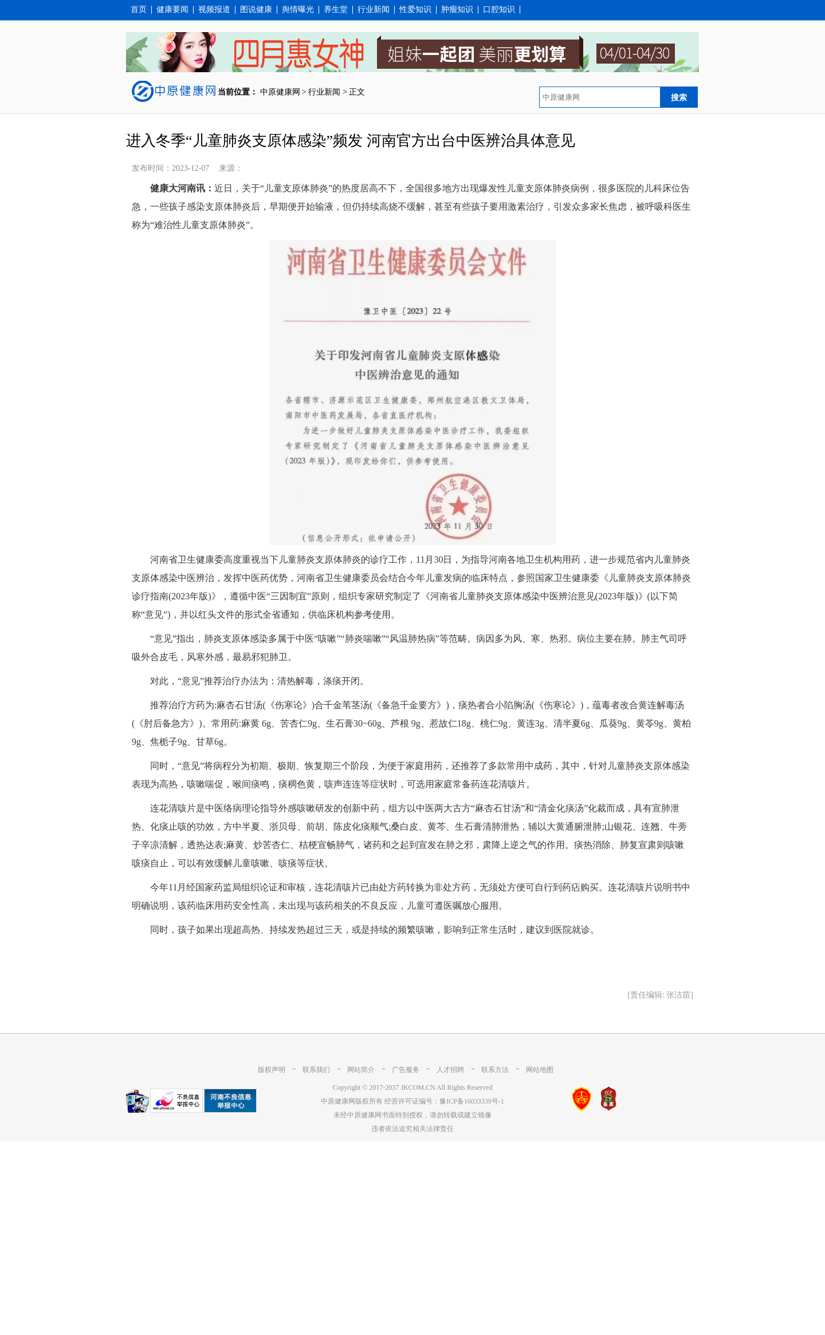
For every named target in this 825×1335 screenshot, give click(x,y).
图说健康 (256, 10)
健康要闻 (172, 10)
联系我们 (316, 1070)
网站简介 (361, 1070)
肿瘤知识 (457, 10)
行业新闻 (374, 10)
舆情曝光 (298, 10)
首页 (139, 10)
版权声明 (271, 1070)
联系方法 (495, 1070)
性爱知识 (415, 10)
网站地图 (539, 1070)
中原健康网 (280, 92)
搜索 (679, 97)
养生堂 (336, 10)
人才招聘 (450, 1070)
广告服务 (405, 1070)
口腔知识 (499, 10)
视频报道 (214, 10)
